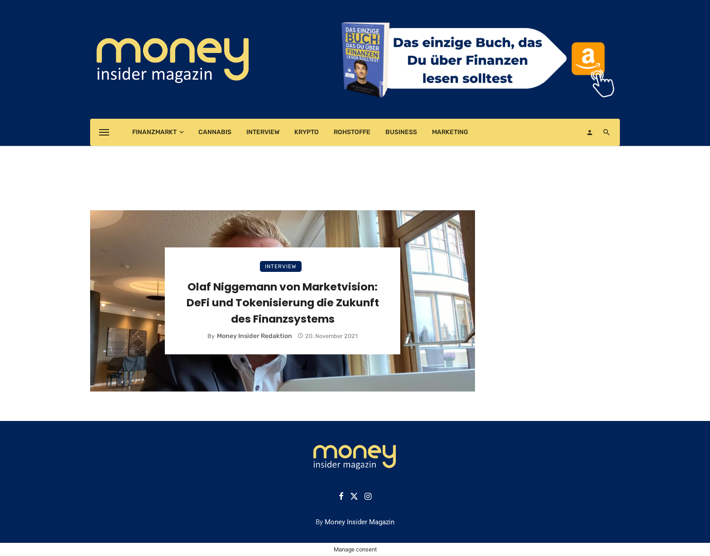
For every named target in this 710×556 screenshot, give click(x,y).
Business (401, 132)
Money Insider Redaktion (254, 336)
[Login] (589, 132)
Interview (262, 132)
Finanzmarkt (154, 132)
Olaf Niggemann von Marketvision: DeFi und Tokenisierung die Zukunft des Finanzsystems (283, 302)
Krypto (306, 132)
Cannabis (214, 132)
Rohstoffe (352, 132)
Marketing (450, 132)
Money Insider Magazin (359, 522)
